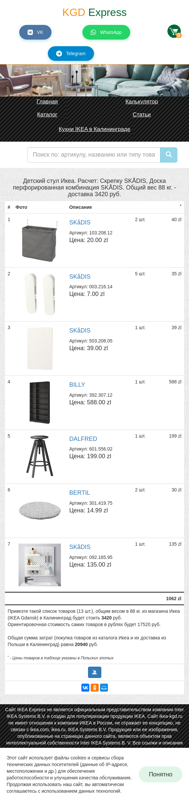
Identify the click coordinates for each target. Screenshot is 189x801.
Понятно (160, 774)
